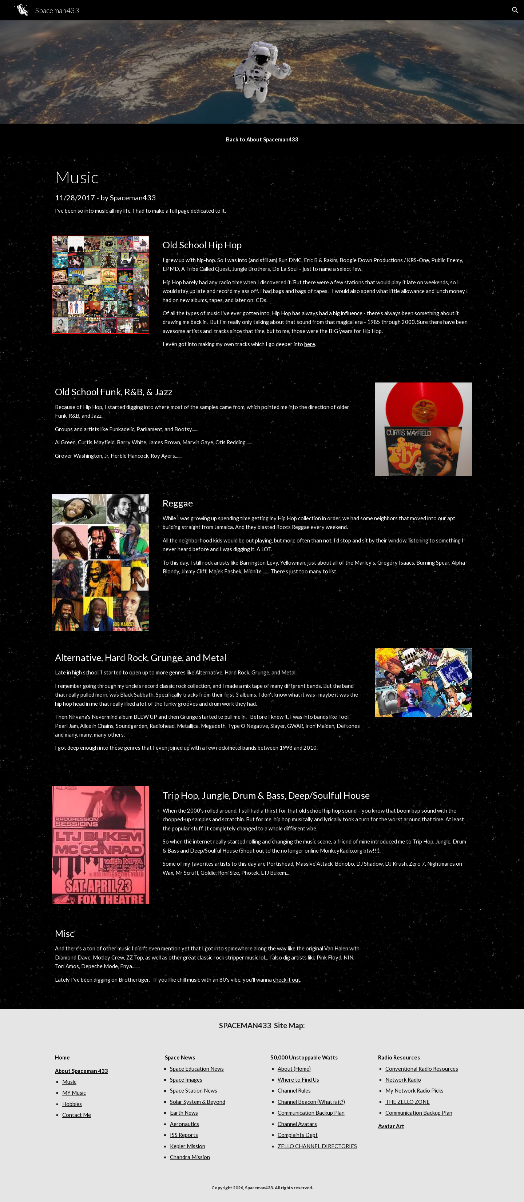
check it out (286, 980)
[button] (515, 10)
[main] (262, 139)
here (309, 344)
